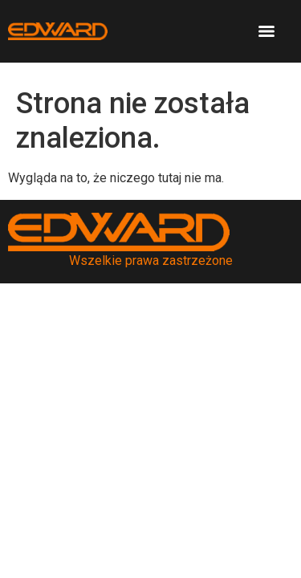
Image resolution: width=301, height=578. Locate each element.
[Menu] (266, 31)
